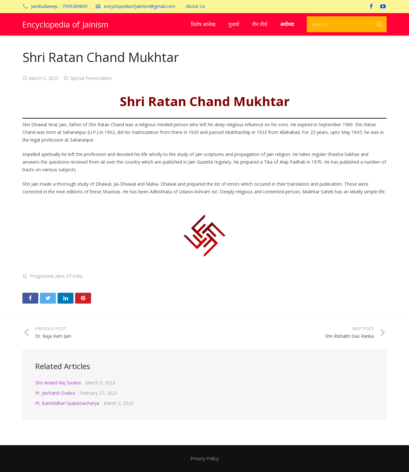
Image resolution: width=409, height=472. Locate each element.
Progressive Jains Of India (56, 276)
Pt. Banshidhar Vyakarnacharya (67, 403)
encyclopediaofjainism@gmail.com (139, 6)
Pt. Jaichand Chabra (55, 393)
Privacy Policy (204, 458)
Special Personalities (91, 78)
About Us (195, 6)
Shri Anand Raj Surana (58, 383)
